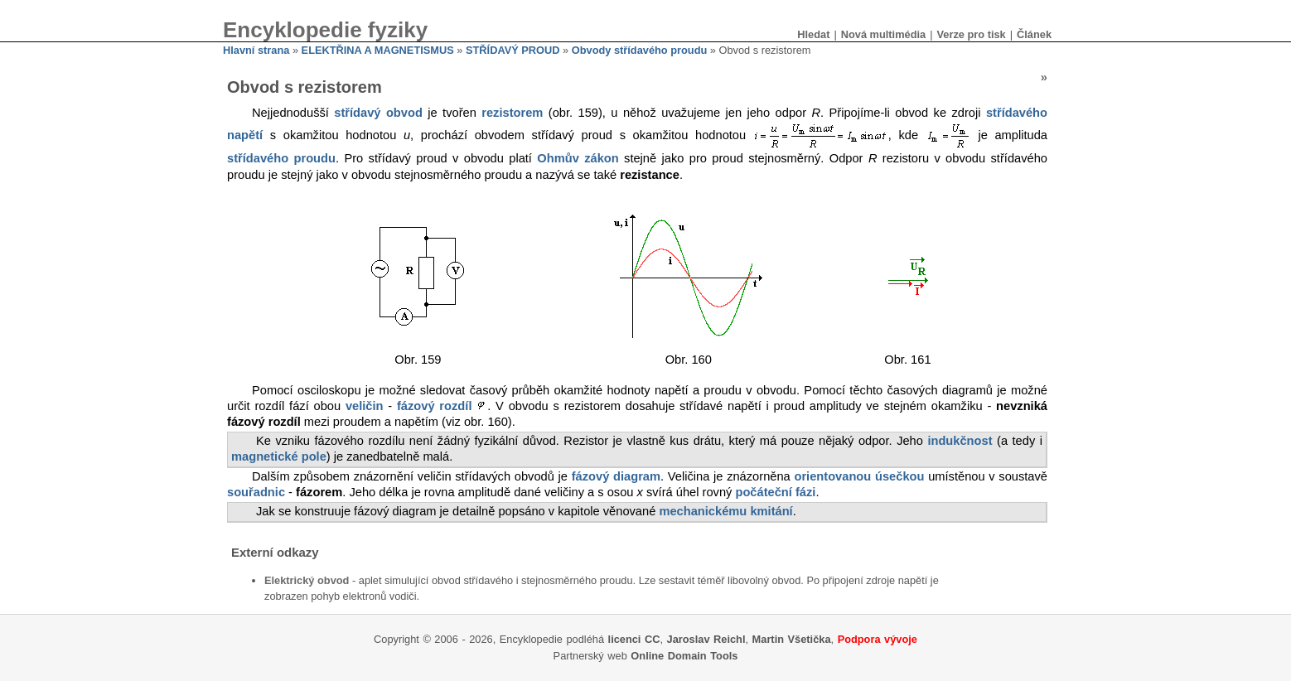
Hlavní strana (256, 50)
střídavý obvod (378, 112)
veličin (365, 406)
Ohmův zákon (577, 158)
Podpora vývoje (877, 639)
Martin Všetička (791, 639)
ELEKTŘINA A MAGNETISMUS (378, 50)
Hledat (813, 34)
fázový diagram (616, 476)
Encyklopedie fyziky (325, 29)
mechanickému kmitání (725, 511)
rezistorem (512, 112)
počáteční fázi (775, 492)
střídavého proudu (281, 158)
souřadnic (256, 492)
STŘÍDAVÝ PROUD (513, 50)
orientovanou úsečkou (859, 476)
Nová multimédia (883, 34)
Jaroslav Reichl (706, 639)
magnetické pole (278, 456)
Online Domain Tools (684, 656)
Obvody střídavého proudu (640, 50)
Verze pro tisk (970, 34)
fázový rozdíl (434, 406)
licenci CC (634, 639)
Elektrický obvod (306, 580)
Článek (1034, 34)
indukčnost (959, 440)
